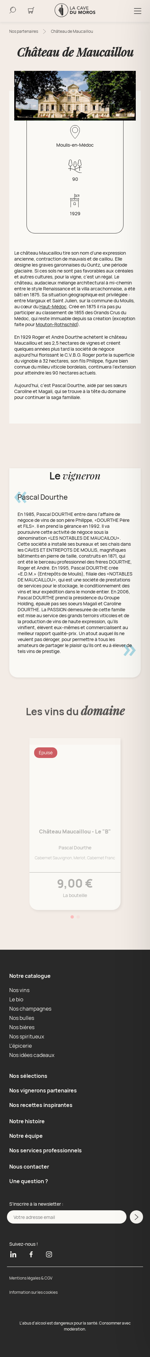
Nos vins (19, 990)
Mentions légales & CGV (30, 1278)
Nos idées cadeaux (31, 1055)
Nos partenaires (23, 31)
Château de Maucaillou (72, 31)
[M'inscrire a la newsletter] (136, 1217)
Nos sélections (28, 1076)
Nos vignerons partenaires (43, 1090)
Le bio (16, 999)
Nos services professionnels (45, 1150)
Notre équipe (26, 1135)
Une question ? (28, 1181)
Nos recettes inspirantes (41, 1105)
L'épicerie (20, 1046)
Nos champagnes (30, 1009)
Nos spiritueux (26, 1036)
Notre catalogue (30, 976)
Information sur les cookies (33, 1292)
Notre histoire (27, 1121)
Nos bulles (21, 1018)
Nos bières (21, 1027)
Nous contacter (29, 1166)
